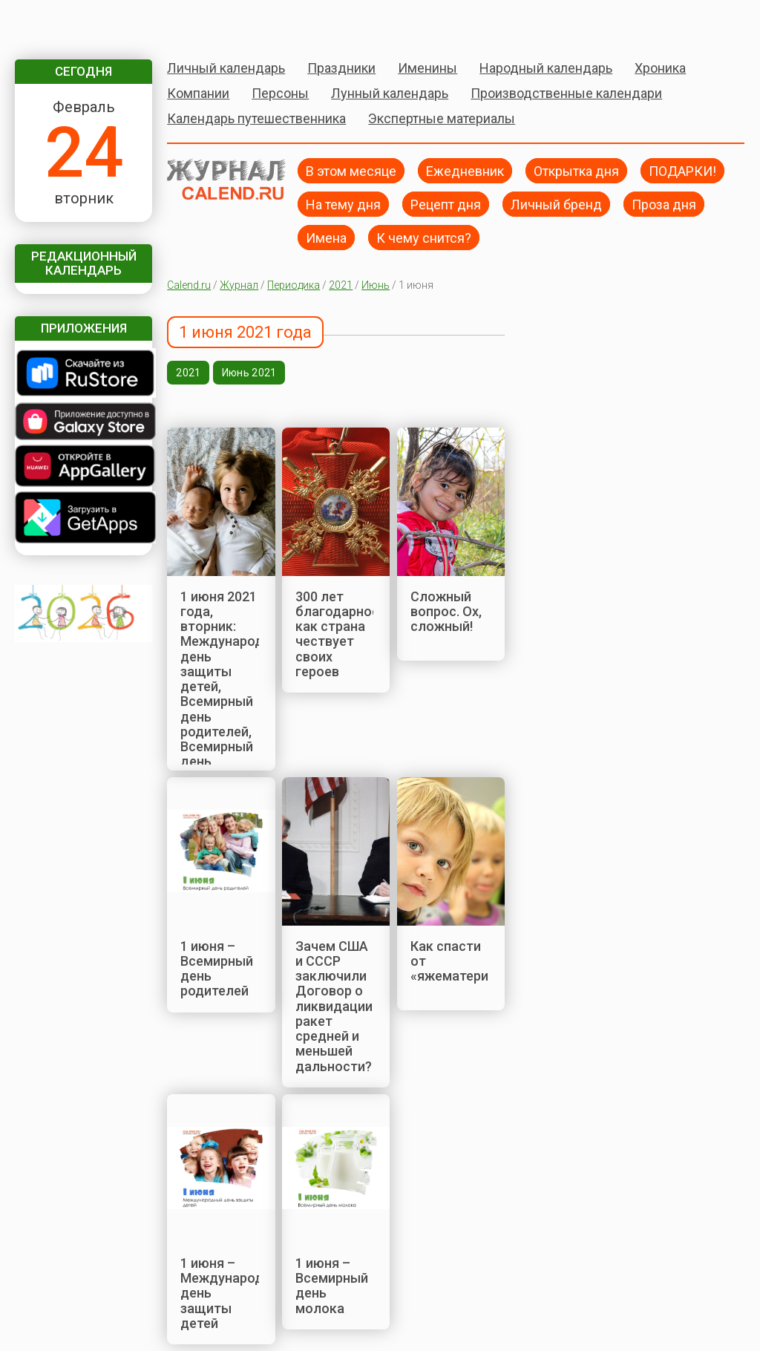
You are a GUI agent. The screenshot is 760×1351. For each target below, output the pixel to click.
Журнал (239, 285)
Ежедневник (465, 170)
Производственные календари (566, 93)
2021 (341, 285)
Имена (326, 237)
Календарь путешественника (256, 118)
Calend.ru (189, 285)
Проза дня (664, 204)
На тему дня (343, 204)
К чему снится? (423, 237)
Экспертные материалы (441, 118)
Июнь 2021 (249, 373)
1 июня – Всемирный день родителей (216, 968)
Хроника (660, 68)
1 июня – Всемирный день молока (331, 1285)
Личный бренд (556, 204)
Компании (198, 93)
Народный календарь (545, 68)
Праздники (341, 68)
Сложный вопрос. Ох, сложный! (446, 612)
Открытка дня (576, 170)
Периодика (293, 285)
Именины (427, 68)
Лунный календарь (389, 93)
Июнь (375, 285)
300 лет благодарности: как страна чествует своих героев (346, 634)
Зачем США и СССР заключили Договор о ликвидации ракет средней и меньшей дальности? (334, 1006)
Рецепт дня (445, 204)
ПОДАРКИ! (682, 170)
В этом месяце (351, 170)
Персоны (280, 93)
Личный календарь (226, 68)
